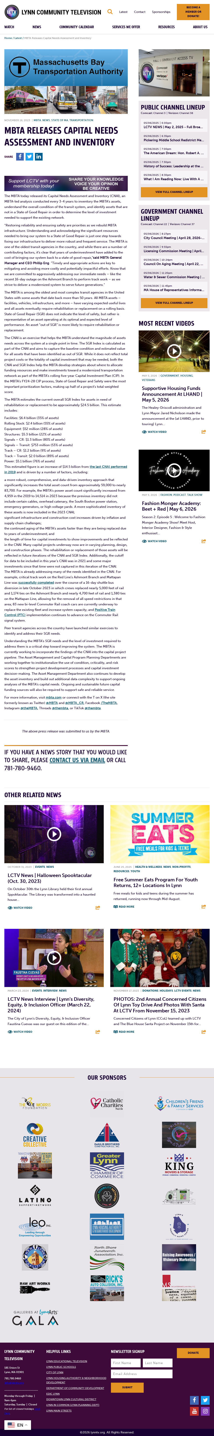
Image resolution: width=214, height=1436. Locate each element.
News (37, 27)
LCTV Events (183, 990)
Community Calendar (76, 27)
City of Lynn (54, 1372)
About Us (200, 27)
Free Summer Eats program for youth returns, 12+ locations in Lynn (156, 882)
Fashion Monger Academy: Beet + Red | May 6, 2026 (171, 506)
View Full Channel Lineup (174, 192)
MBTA (37, 120)
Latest (123, 12)
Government (169, 375)
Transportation (81, 120)
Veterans (148, 380)
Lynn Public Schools (61, 1366)
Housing (186, 375)
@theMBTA (29, 708)
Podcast (179, 494)
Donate (193, 1352)
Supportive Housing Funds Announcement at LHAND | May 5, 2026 (172, 394)
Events (40, 866)
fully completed (42, 583)
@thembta (60, 708)
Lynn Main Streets (59, 1410)
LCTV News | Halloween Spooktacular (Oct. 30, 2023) (50, 878)
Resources (166, 27)
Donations (150, 990)
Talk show (194, 494)
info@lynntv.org (14, 1382)
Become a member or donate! (193, 12)
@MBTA (52, 703)
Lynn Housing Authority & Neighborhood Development (76, 1380)
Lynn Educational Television (66, 1361)
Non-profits (181, 866)
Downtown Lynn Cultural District (71, 1399)
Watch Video (157, 431)
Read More (126, 906)
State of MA (59, 120)
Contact (139, 12)
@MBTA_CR (74, 703)
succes (23, 583)
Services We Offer (126, 27)
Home (8, 38)
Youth (135, 871)
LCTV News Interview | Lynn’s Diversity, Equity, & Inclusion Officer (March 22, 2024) (51, 1005)
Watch (9, 27)
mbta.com (54, 697)
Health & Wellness (148, 866)
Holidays (166, 990)
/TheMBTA (109, 703)
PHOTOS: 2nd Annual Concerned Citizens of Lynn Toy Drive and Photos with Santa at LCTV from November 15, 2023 (160, 1005)
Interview (50, 990)
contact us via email (77, 760)
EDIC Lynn (53, 1393)
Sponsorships (161, 12)
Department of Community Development (75, 1388)
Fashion (166, 494)
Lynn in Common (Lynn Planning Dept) (72, 1404)
